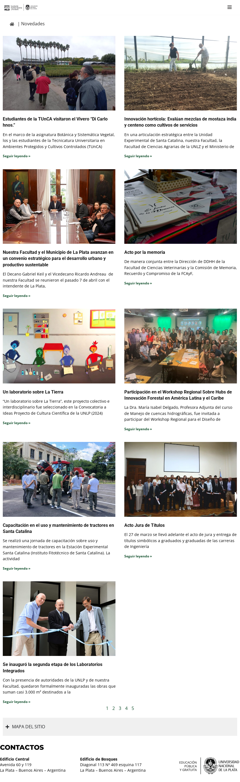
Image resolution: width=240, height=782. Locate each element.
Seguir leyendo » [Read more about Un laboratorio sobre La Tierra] (16, 422)
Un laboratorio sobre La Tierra (33, 392)
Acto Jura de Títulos (144, 525)
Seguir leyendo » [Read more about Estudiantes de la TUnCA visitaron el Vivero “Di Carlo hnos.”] (16, 156)
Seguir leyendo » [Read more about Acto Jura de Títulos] (138, 556)
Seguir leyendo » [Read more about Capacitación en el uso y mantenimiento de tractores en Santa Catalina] (16, 568)
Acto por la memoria (144, 252)
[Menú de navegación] (229, 7)
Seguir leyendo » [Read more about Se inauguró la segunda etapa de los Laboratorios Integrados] (16, 702)
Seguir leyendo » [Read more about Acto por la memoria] (138, 283)
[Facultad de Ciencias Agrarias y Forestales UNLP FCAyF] (21, 7)
